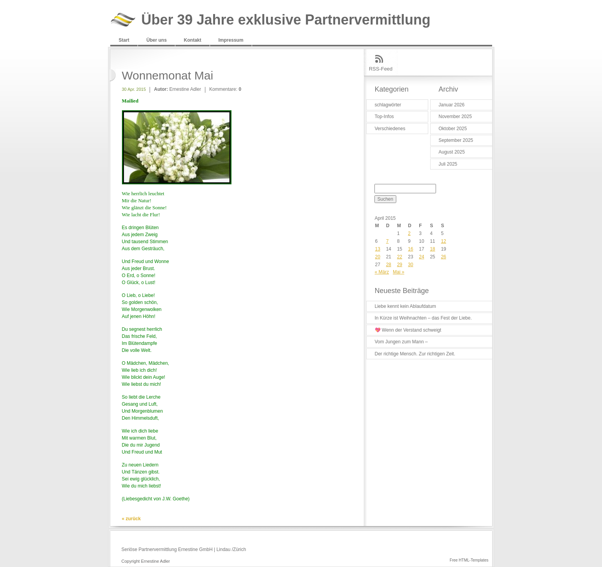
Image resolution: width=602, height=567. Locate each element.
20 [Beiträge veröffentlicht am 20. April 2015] (377, 257)
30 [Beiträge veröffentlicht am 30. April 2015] (410, 264)
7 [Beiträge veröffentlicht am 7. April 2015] (387, 241)
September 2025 (456, 140)
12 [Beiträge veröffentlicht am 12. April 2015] (443, 241)
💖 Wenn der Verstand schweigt (408, 330)
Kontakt (192, 40)
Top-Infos (384, 116)
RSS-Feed (381, 69)
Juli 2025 (448, 164)
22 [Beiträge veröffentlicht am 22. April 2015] (399, 257)
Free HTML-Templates (469, 560)
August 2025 (452, 152)
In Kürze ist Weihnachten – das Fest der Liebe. (423, 318)
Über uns (157, 40)
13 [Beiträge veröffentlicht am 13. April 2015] (377, 249)
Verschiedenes (390, 128)
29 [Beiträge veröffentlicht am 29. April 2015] (399, 264)
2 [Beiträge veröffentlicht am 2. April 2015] (409, 233)
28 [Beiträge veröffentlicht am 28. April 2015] (388, 264)
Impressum (231, 40)
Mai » (398, 272)
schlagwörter (388, 105)
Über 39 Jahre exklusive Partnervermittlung (286, 20)
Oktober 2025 (453, 128)
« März (382, 272)
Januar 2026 (452, 105)
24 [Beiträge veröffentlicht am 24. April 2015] (421, 257)
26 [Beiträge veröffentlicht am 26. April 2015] (443, 257)
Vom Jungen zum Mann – (401, 341)
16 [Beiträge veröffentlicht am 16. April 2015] (410, 249)
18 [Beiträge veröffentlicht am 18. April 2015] (432, 249)
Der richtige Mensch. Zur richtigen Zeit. (415, 354)
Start (124, 40)
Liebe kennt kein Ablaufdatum (405, 306)
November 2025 (455, 116)
